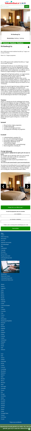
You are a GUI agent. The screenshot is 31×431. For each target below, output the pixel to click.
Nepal (2, 384)
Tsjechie (2, 407)
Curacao (3, 315)
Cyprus (2, 317)
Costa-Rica (3, 311)
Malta (2, 376)
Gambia (2, 338)
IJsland (2, 345)
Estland (2, 330)
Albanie (2, 284)
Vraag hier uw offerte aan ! (15, 207)
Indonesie (3, 349)
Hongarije (3, 342)
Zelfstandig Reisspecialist (6, 257)
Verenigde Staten (4, 413)
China (2, 307)
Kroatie (2, 363)
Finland (2, 334)
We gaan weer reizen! (5, 256)
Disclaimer (3, 252)
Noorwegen (3, 386)
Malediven (3, 373)
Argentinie (3, 288)
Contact (2, 234)
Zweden (2, 419)
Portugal (3, 394)
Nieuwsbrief (3, 238)
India (2, 347)
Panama (2, 390)
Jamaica (2, 357)
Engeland (3, 328)
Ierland (2, 343)
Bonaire (2, 295)
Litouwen (3, 367)
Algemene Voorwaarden (6, 242)
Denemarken (3, 319)
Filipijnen (3, 332)
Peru (2, 392)
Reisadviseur (4, 274)
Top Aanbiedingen (5, 244)
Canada (2, 303)
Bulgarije (3, 299)
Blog (2, 246)
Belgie (2, 292)
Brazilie (2, 297)
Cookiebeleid (4, 248)
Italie (2, 355)
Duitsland (6, 43)
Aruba (2, 290)
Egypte (2, 324)
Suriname (3, 401)
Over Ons (3, 240)
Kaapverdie (3, 361)
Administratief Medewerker (7, 280)
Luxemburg (3, 369)
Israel (2, 353)
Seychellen (3, 396)
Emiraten (3, 326)
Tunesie (2, 409)
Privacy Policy (4, 254)
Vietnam (3, 415)
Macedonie (3, 371)
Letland (2, 365)
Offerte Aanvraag (4, 236)
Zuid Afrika (3, 417)
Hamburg (13, 43)
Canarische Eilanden (5, 305)
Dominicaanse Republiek (6, 320)
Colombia (3, 309)
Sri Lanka (3, 399)
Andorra (3, 286)
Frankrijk (3, 336)
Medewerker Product (5, 276)
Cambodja (3, 301)
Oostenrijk (3, 388)
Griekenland (3, 340)
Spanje (2, 398)
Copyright (3, 250)
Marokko (3, 378)
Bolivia (2, 294)
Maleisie (3, 375)
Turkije (2, 411)
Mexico (2, 380)
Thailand (3, 405)
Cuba (2, 313)
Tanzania (3, 403)
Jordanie (3, 359)
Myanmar (3, 382)
